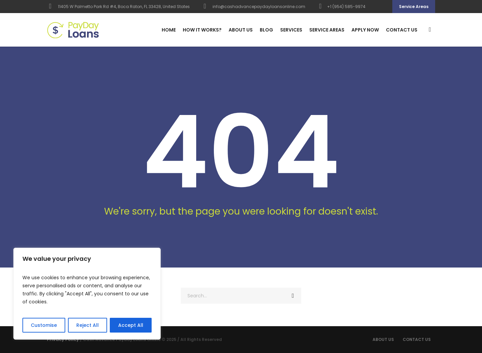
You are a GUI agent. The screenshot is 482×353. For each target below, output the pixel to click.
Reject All (87, 325)
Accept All (130, 325)
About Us (383, 339)
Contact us (417, 339)
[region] (87, 294)
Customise (44, 325)
